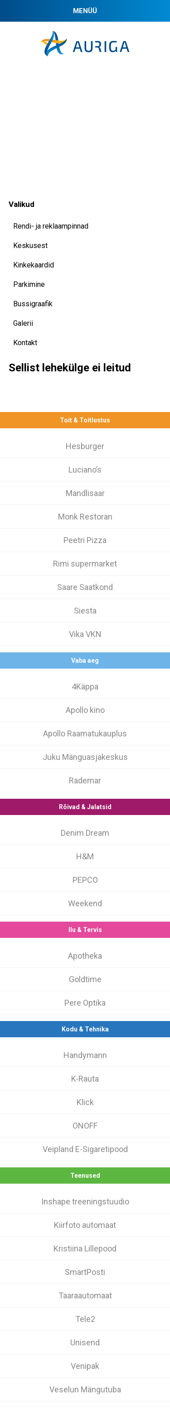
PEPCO (85, 880)
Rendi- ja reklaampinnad (50, 226)
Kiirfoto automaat (85, 1225)
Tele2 (85, 1319)
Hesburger (85, 446)
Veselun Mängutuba (85, 1389)
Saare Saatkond (85, 587)
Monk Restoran (85, 516)
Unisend (85, 1342)
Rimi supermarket (85, 563)
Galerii (23, 323)
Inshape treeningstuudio (85, 1201)
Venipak (85, 1366)
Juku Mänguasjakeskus (85, 757)
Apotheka (85, 955)
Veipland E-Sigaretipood (85, 1149)
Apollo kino (85, 710)
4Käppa (85, 686)
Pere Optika (85, 1002)
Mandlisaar (85, 493)
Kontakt (25, 342)
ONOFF (85, 1125)
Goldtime (85, 979)
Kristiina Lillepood (85, 1248)
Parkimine (29, 284)
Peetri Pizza (85, 540)
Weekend (85, 903)
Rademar (85, 780)
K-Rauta (85, 1078)
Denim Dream (85, 833)
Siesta (85, 610)
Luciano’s (85, 469)
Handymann (85, 1055)
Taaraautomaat (85, 1295)
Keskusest (30, 245)
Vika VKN (85, 634)
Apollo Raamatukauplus (85, 733)
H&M (85, 856)
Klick (85, 1102)
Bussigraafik (33, 304)
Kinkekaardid (33, 265)
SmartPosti (85, 1272)
